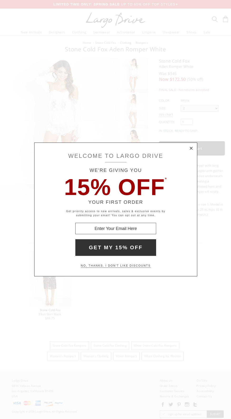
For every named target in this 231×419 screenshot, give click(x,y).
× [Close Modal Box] (191, 148)
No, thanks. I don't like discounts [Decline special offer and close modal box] (116, 265)
